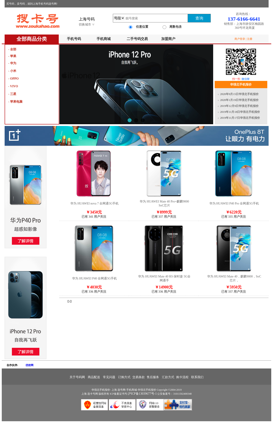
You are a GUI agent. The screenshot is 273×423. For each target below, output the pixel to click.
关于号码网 (78, 377)
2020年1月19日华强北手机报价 (239, 100)
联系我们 (197, 377)
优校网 (29, 365)
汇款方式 (168, 377)
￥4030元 (94, 289)
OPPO (14, 78)
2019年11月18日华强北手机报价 (240, 111)
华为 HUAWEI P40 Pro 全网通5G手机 (234, 203)
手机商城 (104, 39)
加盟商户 (168, 39)
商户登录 (240, 38)
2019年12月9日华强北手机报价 (239, 106)
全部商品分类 (31, 39)
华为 (13, 63)
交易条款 (138, 377)
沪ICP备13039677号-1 (142, 393)
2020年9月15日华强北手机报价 (239, 94)
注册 (249, 38)
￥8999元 (164, 214)
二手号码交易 (137, 39)
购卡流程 (182, 377)
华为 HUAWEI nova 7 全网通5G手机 (94, 203)
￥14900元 (164, 289)
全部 (13, 49)
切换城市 (87, 24)
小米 (13, 71)
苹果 (13, 56)
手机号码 (74, 39)
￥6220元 (233, 214)
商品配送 (94, 377)
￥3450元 (94, 214)
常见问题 (109, 377)
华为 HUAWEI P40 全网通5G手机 (94, 278)
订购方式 (124, 377)
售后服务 (153, 377)
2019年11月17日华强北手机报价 (240, 117)
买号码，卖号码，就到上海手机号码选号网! (31, 3)
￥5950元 (233, 289)
